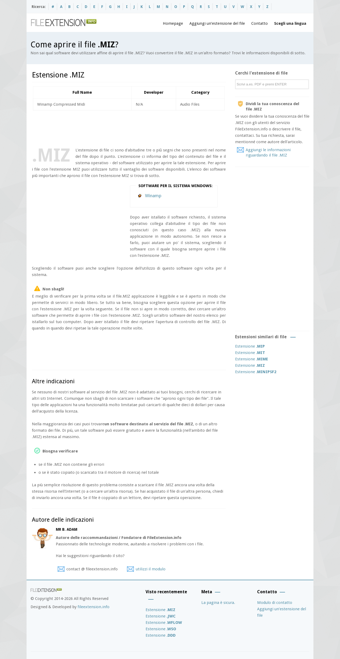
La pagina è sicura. (218, 602)
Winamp (153, 195)
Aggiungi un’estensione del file (217, 23)
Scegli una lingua (290, 23)
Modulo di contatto (274, 602)
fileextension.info (93, 606)
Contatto (259, 23)
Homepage (173, 23)
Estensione (250, 346)
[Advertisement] (128, 128)
